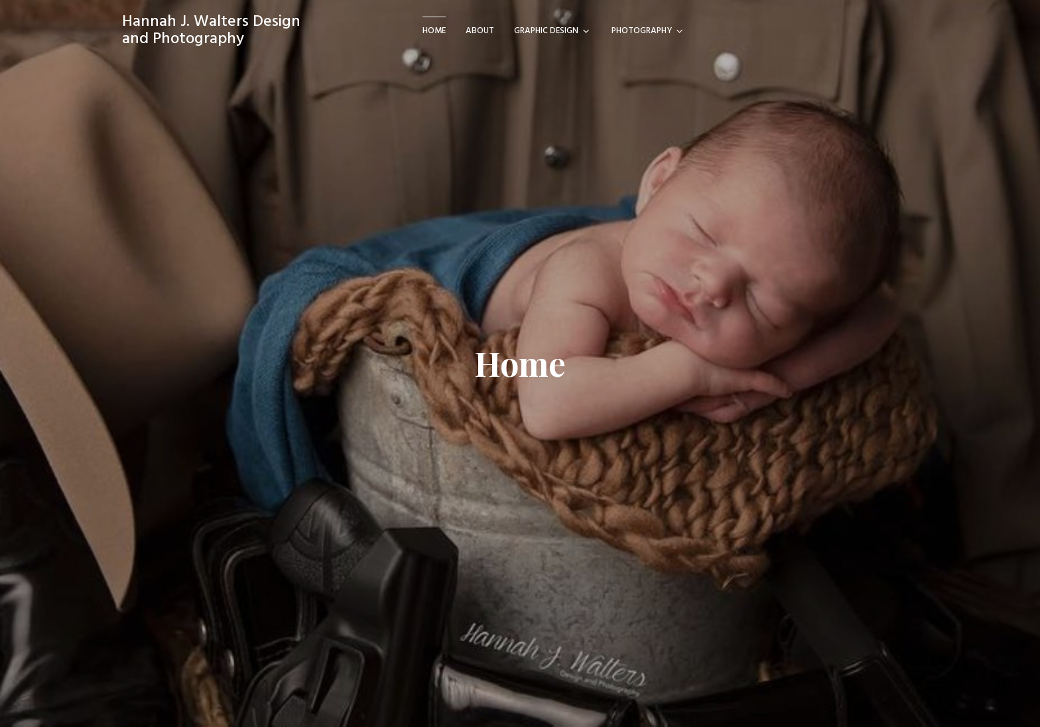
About (480, 31)
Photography (642, 31)
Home (434, 31)
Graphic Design (546, 31)
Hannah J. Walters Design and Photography (211, 30)
